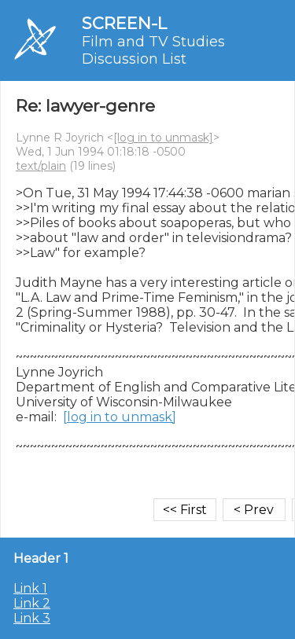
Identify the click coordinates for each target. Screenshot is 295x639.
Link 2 (31, 603)
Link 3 (31, 618)
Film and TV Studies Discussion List (153, 50)
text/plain (41, 166)
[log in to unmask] (163, 137)
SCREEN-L (124, 23)
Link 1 (30, 588)
